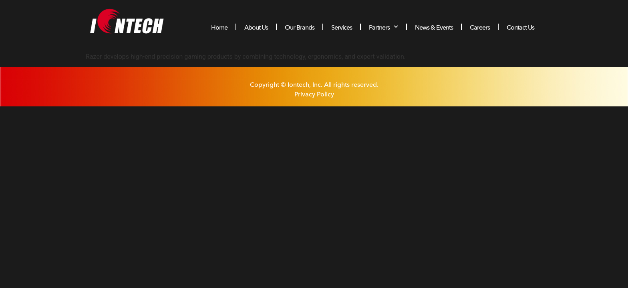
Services (341, 26)
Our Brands (299, 26)
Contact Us (520, 26)
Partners (383, 26)
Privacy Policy (314, 93)
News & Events (434, 26)
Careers (480, 26)
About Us (256, 26)
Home (219, 26)
